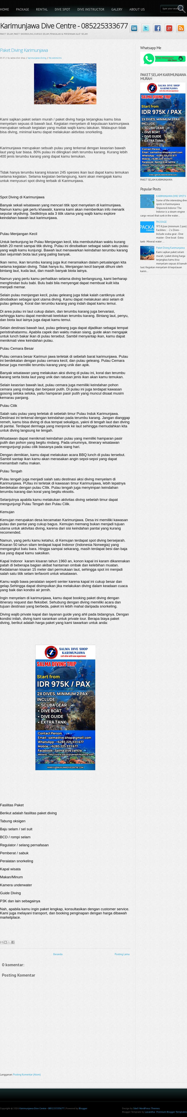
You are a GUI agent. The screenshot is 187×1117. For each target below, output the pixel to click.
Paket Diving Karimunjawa (24, 50)
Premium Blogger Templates (171, 1111)
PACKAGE (22, 9)
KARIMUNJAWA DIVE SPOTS (171, 196)
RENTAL (42, 9)
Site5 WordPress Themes (146, 1108)
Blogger (83, 1108)
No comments (55, 58)
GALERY (116, 9)
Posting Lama (122, 954)
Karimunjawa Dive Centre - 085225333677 (64, 24)
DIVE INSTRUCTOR (90, 9)
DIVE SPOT (62, 9)
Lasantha (150, 1111)
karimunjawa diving (37, 58)
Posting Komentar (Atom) (27, 1074)
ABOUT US (137, 9)
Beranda (58, 954)
